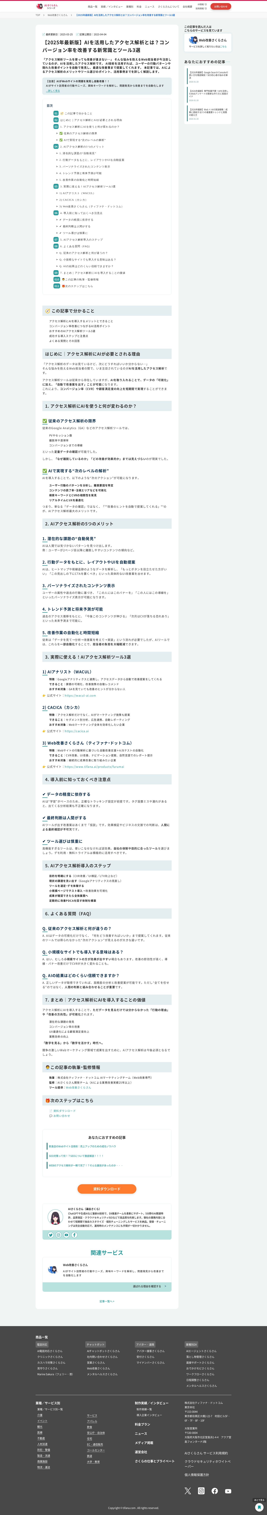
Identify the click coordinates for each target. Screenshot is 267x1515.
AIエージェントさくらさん (201, 1351)
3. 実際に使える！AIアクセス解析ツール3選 (88, 186)
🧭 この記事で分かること (76, 113)
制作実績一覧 (144, 1409)
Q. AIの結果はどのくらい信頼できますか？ (86, 266)
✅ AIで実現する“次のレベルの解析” (82, 140)
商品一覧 (92, 6)
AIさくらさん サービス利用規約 (206, 1453)
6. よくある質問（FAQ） (76, 246)
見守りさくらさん (47, 1368)
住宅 (89, 1438)
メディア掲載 (144, 1443)
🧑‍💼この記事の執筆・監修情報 (80, 279)
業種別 (129, 6)
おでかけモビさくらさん (200, 1368)
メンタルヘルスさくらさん (102, 1374)
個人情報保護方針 (197, 1474)
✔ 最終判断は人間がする (75, 226)
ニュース (149, 6)
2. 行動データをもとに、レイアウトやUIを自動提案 (91, 160)
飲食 (89, 1427)
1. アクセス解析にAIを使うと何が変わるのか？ (90, 126)
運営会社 (141, 1452)
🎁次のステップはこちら (77, 286)
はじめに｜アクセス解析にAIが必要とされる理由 (91, 120)
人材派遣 (42, 1444)
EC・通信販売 (95, 1444)
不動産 (41, 1438)
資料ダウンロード (64, 1110)
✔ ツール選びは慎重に (73, 233)
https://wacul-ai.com (80, 695)
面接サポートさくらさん (200, 1362)
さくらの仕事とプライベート (155, 1461)
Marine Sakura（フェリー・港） (55, 1374)
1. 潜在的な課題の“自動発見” (77, 153)
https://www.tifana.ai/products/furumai (94, 766)
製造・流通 (43, 1455)
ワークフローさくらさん (200, 1374)
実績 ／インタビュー (112, 6)
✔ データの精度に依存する (76, 219)
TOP (38, 15)
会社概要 (187, 6)
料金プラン (142, 1424)
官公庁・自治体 (96, 1432)
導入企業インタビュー (149, 1415)
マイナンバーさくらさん (151, 1362)
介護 (39, 1415)
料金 (139, 6)
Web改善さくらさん (58, 15)
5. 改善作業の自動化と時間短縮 (79, 180)
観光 (39, 1426)
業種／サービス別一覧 (50, 1409)
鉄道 (89, 1456)
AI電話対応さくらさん (49, 1351)
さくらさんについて (168, 6)
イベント (42, 1421)
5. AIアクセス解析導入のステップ (81, 239)
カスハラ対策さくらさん (51, 1362)
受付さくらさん (145, 1356)
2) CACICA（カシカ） (73, 199)
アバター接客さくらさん (151, 1351)
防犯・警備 (43, 1449)
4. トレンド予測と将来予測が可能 (80, 173)
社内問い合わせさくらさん (102, 1356)
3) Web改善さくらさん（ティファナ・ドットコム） (91, 206)
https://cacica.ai (77, 731)
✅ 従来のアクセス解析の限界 (78, 133)
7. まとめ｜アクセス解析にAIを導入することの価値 (92, 273)
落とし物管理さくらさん (200, 1356)
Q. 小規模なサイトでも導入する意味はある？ (87, 259)
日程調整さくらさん (197, 1380)
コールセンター (96, 1450)
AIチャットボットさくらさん (103, 1351)
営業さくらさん (96, 1362)
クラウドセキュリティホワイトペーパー (208, 1463)
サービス (92, 1415)
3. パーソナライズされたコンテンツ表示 (84, 166)
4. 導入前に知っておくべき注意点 (81, 213)
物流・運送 (43, 1467)
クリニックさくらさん (50, 1356)
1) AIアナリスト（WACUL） (77, 193)
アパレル (92, 1421)
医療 (39, 1432)
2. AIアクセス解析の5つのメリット (82, 146)
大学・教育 (93, 1461)
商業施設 (42, 1461)
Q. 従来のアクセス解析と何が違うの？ (83, 253)
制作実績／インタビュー (152, 1403)
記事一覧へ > (107, 1301)
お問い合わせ (61, 1115)
